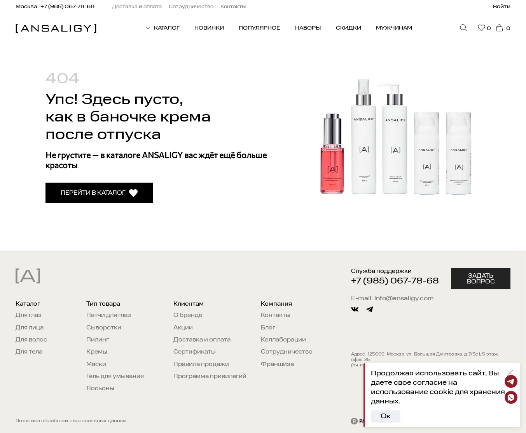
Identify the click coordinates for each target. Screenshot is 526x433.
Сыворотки (103, 328)
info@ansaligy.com (404, 299)
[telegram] (369, 309)
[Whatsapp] (511, 397)
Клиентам (188, 304)
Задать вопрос (481, 278)
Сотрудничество (287, 352)
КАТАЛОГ (162, 27)
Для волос (31, 340)
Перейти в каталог (99, 193)
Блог (268, 328)
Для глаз (29, 315)
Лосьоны (100, 388)
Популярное (259, 28)
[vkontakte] (354, 309)
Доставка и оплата (202, 340)
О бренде (187, 315)
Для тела (29, 352)
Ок (386, 416)
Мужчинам (394, 28)
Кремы (96, 352)
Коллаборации (283, 340)
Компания (276, 304)
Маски (96, 364)
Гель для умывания (115, 376)
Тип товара (103, 304)
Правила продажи (201, 364)
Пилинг (97, 340)
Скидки (348, 28)
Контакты (275, 315)
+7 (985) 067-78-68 (395, 281)
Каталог (28, 304)
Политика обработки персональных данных (71, 421)
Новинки (209, 28)
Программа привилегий (209, 376)
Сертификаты (194, 352)
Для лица (30, 328)
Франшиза (277, 364)
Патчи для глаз (108, 315)
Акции (183, 328)
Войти (501, 6)
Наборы (308, 28)
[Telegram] (511, 381)
